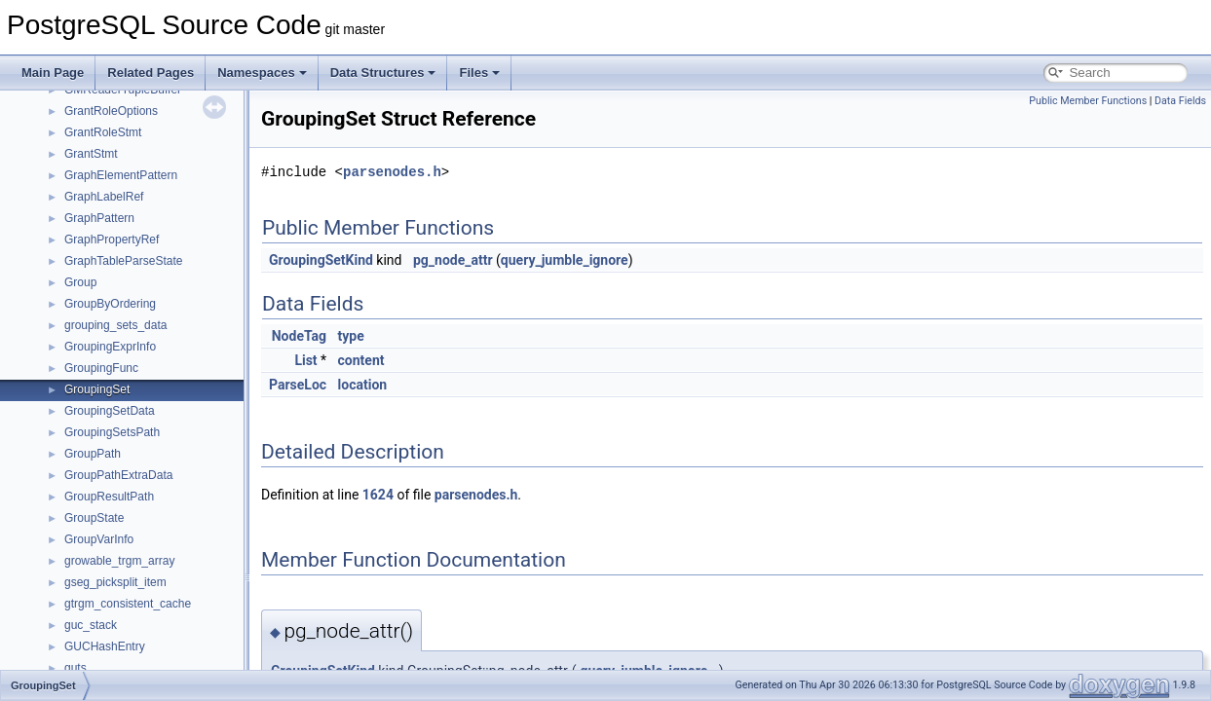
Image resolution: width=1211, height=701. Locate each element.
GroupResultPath (109, 496)
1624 (378, 494)
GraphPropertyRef (111, 239)
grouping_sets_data (115, 325)
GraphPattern (99, 218)
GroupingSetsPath (112, 432)
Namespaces (262, 72)
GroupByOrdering (110, 304)
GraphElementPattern (120, 175)
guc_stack (90, 625)
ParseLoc (297, 384)
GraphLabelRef (103, 196)
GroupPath (92, 454)
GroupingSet (97, 389)
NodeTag (299, 336)
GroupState (94, 518)
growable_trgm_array (119, 561)
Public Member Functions (1088, 100)
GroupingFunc (101, 368)
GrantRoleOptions (111, 111)
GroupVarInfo (98, 539)
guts (75, 668)
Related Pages (150, 72)
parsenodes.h (392, 172)
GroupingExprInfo (110, 346)
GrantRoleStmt (102, 132)
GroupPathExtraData (118, 475)
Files (479, 72)
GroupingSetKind (321, 260)
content (361, 360)
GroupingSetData (109, 411)
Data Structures (383, 72)
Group (80, 282)
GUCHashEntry (104, 646)
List (305, 360)
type (351, 336)
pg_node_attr (453, 260)
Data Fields (1180, 100)
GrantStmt (91, 154)
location (363, 384)
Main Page (52, 72)
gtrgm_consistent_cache (127, 603)
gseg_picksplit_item (115, 582)
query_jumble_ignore (564, 260)
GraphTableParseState (123, 261)
